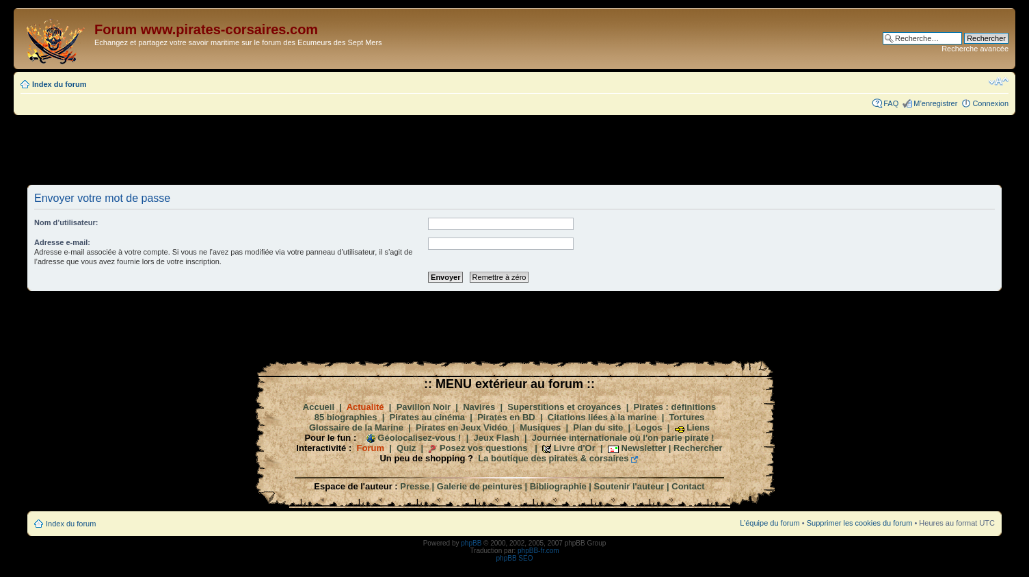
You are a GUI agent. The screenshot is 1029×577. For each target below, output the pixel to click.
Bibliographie (558, 486)
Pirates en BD (506, 417)
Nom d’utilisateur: (66, 222)
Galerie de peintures (479, 486)
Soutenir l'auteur (629, 486)
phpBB (471, 543)
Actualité (365, 407)
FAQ (890, 103)
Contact (687, 486)
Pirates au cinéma (428, 417)
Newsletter (643, 448)
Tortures (687, 417)
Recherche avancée (974, 48)
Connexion (990, 103)
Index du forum (59, 84)
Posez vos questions (484, 448)
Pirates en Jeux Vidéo (461, 427)
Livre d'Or (575, 448)
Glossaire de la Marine (356, 427)
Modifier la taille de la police (998, 81)
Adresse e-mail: (62, 242)
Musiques (540, 427)
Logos (648, 427)
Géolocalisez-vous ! (419, 438)
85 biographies (346, 417)
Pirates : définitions (675, 407)
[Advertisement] (515, 149)
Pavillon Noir (424, 407)
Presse (414, 486)
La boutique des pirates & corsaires (553, 458)
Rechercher (698, 448)
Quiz (406, 448)
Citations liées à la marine (602, 417)
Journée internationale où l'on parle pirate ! (623, 438)
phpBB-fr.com (538, 550)
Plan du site (598, 427)
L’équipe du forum (769, 523)
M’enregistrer (935, 103)
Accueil (318, 407)
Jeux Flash (497, 438)
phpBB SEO (514, 558)
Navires (479, 407)
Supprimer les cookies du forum (860, 523)
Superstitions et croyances (564, 407)
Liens (698, 427)
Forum (370, 448)
